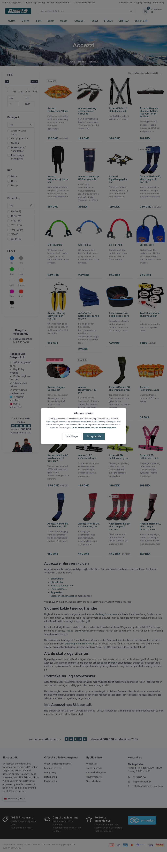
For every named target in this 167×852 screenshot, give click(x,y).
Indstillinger (72, 436)
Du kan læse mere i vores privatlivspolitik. (94, 427)
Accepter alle (94, 436)
